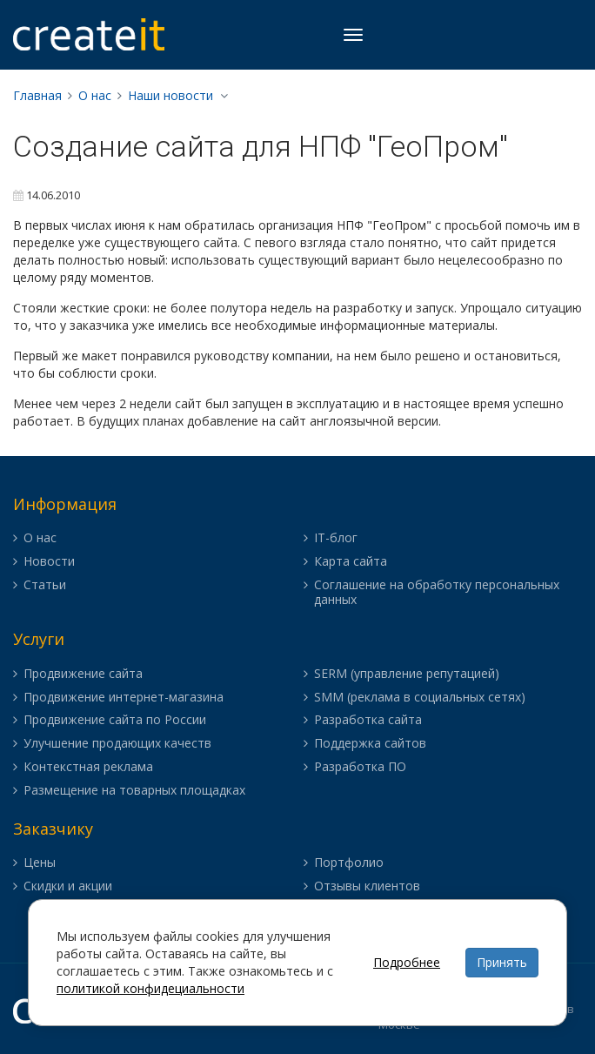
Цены (39, 863)
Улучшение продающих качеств (117, 743)
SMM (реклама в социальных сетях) (419, 697)
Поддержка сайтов (370, 743)
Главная (37, 95)
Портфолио (349, 863)
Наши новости (170, 95)
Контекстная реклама (88, 767)
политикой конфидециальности (150, 988)
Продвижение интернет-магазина (123, 697)
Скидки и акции (67, 886)
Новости (49, 561)
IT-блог (336, 538)
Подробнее (406, 962)
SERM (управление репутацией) (406, 674)
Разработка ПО (360, 767)
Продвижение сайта (83, 674)
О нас (94, 95)
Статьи (44, 585)
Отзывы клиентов (367, 886)
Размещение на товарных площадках (134, 790)
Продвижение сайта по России (114, 720)
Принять (502, 962)
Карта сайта (350, 561)
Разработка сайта (368, 720)
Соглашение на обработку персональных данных (436, 593)
